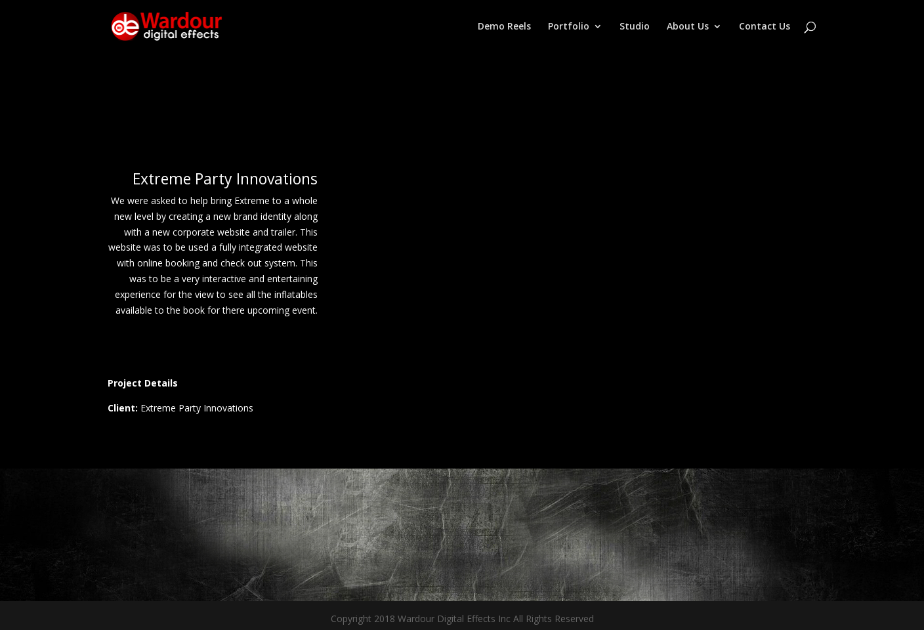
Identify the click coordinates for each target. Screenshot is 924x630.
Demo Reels (504, 27)
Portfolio (568, 27)
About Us (688, 27)
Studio (635, 27)
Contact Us (764, 27)
